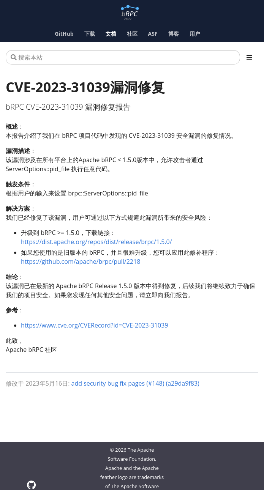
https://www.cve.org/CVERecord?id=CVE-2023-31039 (94, 325)
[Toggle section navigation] (249, 57)
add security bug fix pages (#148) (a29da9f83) (135, 383)
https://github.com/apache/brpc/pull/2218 (80, 261)
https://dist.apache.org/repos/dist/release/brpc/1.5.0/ (96, 242)
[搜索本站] (123, 57)
